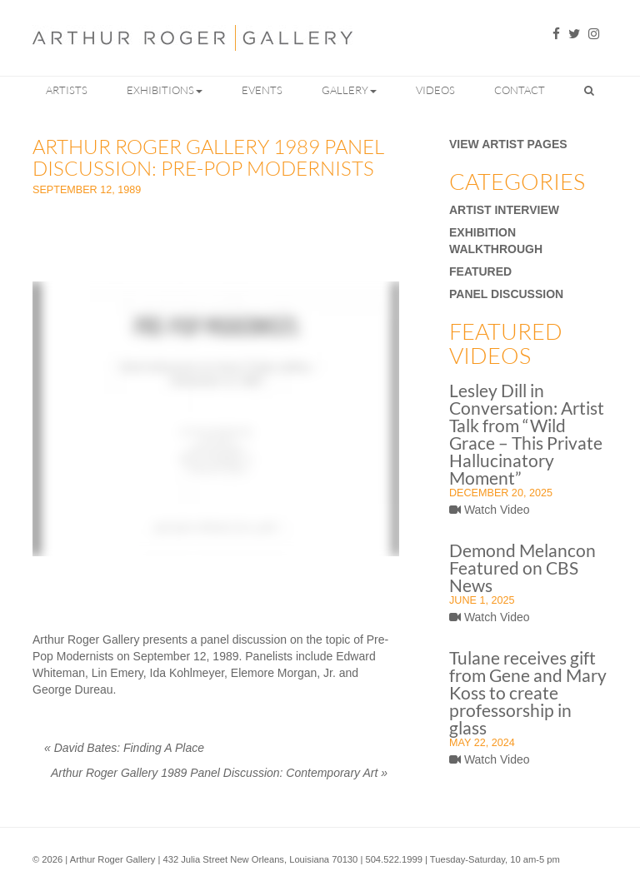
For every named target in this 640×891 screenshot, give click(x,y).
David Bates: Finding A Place (124, 747)
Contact (519, 90)
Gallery (349, 90)
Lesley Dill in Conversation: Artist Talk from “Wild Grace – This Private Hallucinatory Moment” (526, 434)
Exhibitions (164, 90)
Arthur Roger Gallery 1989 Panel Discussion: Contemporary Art (219, 772)
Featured (480, 271)
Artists (67, 90)
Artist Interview (504, 210)
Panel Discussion (506, 294)
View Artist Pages (508, 144)
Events (262, 90)
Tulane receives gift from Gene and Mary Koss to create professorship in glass (528, 692)
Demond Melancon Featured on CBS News (522, 567)
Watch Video (489, 509)
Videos (435, 90)
